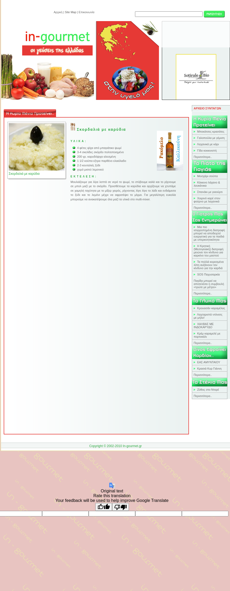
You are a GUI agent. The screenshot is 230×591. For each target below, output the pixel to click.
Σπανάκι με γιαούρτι (210, 191)
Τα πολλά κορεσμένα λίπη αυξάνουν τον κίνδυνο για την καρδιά (209, 265)
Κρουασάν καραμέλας (211, 308)
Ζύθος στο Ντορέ (208, 389)
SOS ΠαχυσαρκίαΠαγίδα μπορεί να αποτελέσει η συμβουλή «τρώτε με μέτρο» (209, 281)
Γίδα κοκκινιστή (207, 150)
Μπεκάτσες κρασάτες (210, 131)
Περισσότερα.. (203, 156)
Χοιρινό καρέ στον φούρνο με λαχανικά (207, 200)
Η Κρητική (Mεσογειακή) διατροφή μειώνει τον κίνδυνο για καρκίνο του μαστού (208, 250)
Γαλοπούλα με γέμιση (210, 137)
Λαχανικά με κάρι (208, 144)
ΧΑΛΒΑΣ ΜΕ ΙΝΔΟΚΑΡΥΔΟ (204, 325)
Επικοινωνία (86, 12)
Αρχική (58, 12)
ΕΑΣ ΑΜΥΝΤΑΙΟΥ (208, 362)
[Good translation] (103, 507)
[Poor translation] (120, 507)
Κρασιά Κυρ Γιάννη (209, 368)
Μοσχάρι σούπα (207, 176)
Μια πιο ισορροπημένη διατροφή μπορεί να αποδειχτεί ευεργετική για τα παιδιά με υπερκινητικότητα (209, 233)
